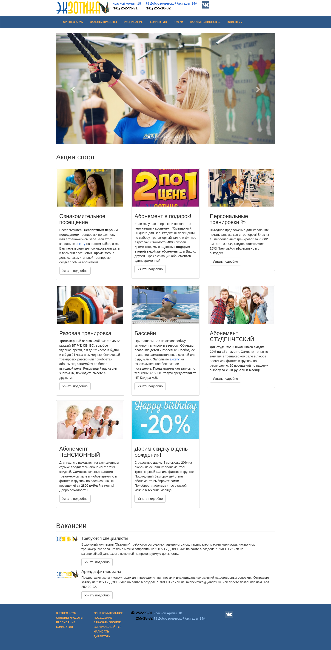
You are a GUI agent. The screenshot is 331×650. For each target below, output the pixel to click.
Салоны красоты (103, 22)
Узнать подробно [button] (75, 271)
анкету (81, 244)
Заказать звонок (205, 22)
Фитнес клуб (73, 22)
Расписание (133, 22)
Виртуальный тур (107, 627)
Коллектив (158, 22)
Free (178, 22)
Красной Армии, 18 (127, 3)
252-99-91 (125, 8)
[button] (235, 22)
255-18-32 (158, 8)
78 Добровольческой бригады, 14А (171, 3)
